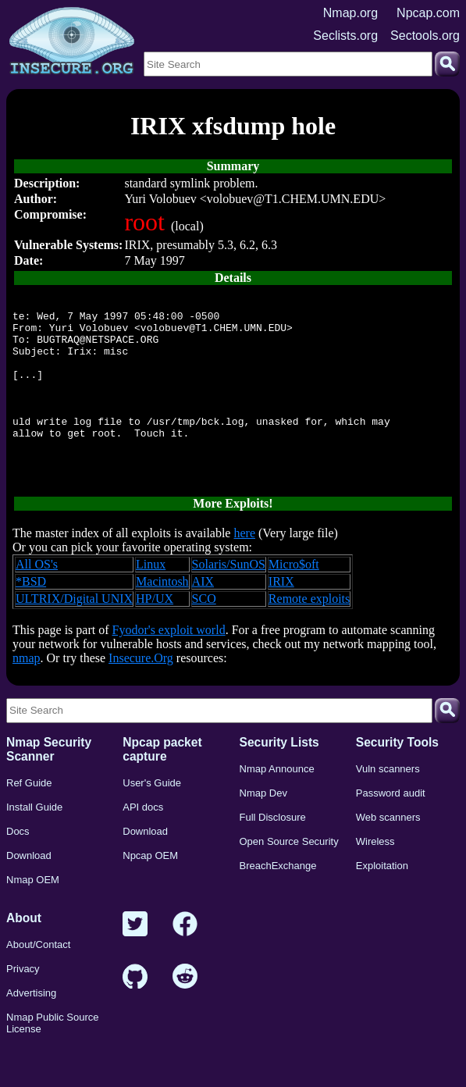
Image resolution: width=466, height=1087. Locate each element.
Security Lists (279, 775)
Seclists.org (345, 35)
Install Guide (34, 840)
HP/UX (154, 631)
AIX (203, 614)
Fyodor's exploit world (169, 662)
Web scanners (388, 850)
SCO (204, 631)
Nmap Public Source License (52, 1055)
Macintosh (162, 614)
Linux (150, 597)
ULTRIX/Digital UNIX (74, 631)
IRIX (281, 614)
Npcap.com (428, 13)
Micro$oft (294, 597)
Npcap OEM (150, 888)
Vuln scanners (388, 801)
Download (29, 888)
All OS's (37, 597)
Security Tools (397, 775)
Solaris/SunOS (228, 597)
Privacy (23, 1001)
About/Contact (38, 977)
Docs (18, 864)
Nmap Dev (263, 826)
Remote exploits (309, 631)
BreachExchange (278, 898)
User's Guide (152, 815)
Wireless (375, 874)
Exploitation (382, 898)
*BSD (31, 614)
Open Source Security (289, 874)
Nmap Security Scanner (48, 782)
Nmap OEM (32, 912)
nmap (26, 690)
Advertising (31, 1026)
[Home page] (71, 41)
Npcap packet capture (162, 782)
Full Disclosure (273, 850)
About (23, 950)
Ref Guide (29, 815)
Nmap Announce (277, 801)
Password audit (390, 826)
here (244, 565)
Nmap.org (350, 13)
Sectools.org (425, 35)
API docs (143, 840)
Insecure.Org (140, 690)
